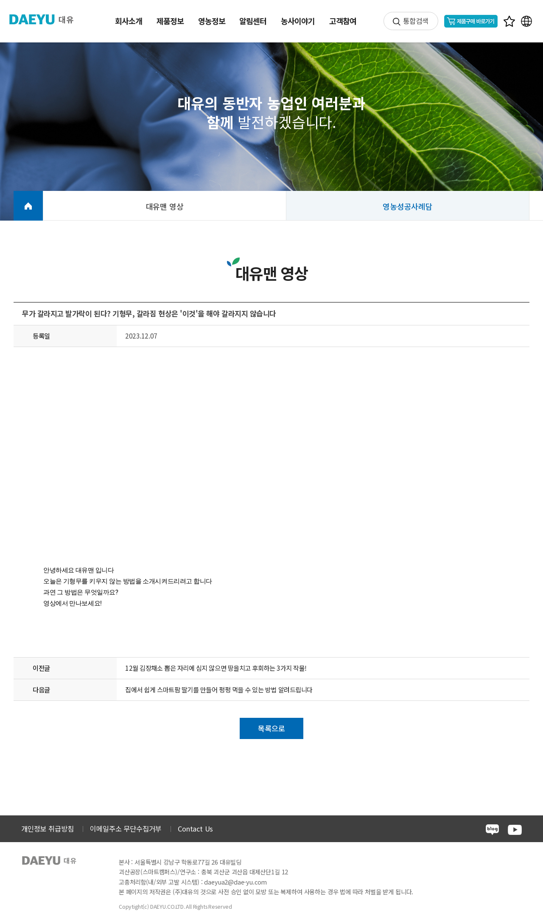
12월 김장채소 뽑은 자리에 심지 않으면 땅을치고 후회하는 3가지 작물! (216, 667)
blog (492, 829)
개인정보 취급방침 (47, 828)
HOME (28, 206)
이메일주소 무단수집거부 (125, 828)
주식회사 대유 (46, 19)
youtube (515, 830)
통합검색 (415, 21)
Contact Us (195, 828)
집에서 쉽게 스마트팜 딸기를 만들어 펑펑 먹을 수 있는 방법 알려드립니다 (219, 689)
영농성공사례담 (408, 206)
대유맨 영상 (165, 206)
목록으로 (271, 728)
